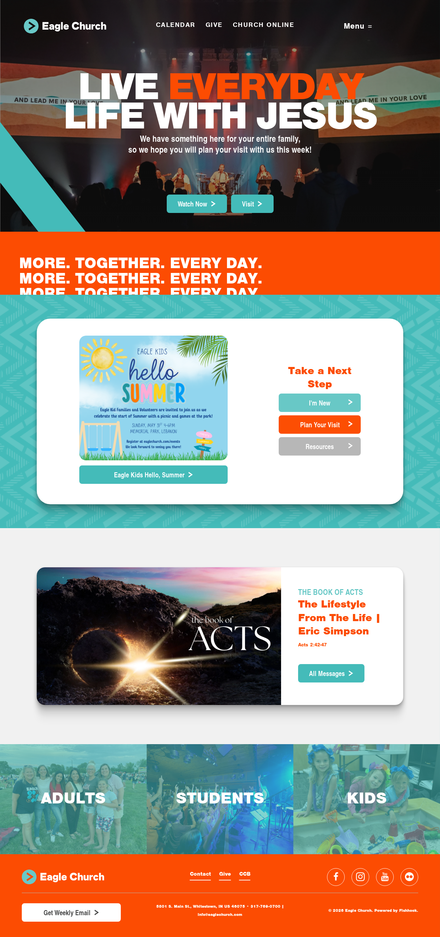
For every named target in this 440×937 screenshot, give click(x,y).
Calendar (175, 24)
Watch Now (192, 204)
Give (225, 874)
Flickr (409, 877)
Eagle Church (65, 26)
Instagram (360, 877)
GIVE (214, 24)
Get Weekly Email (67, 912)
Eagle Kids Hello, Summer (149, 474)
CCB (244, 874)
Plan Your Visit (320, 424)
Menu (358, 26)
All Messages (327, 673)
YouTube (385, 877)
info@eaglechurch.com (220, 914)
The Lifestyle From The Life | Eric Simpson (339, 617)
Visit (248, 204)
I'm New (319, 403)
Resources (320, 446)
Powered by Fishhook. (396, 910)
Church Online (263, 24)
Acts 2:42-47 (312, 645)
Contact (200, 874)
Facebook (336, 877)
